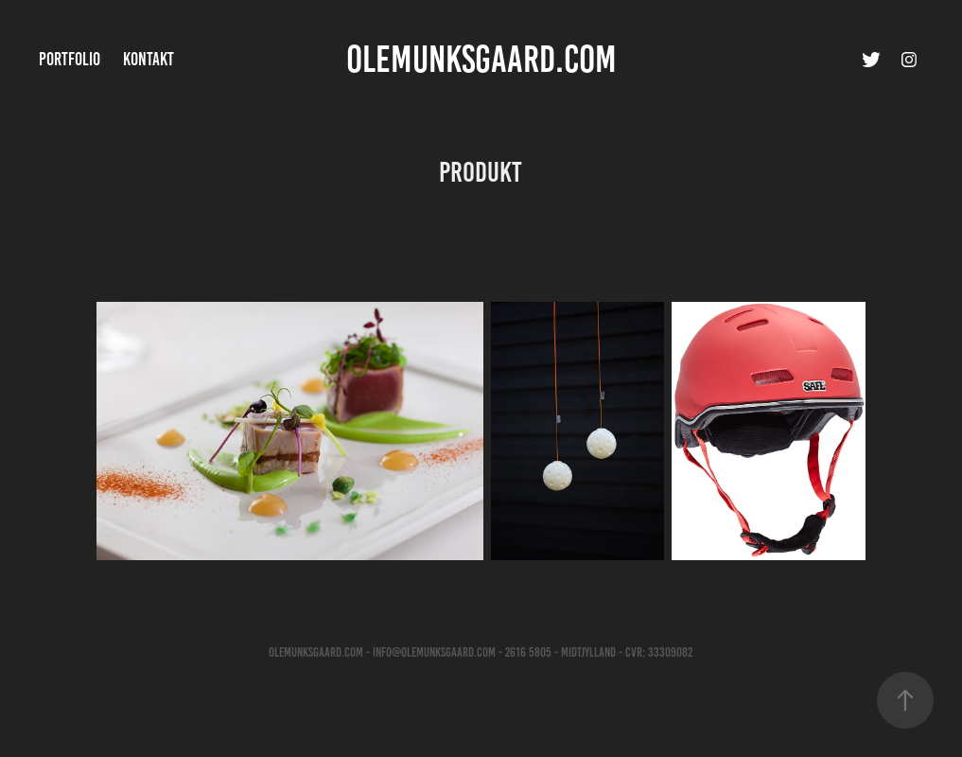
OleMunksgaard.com (481, 59)
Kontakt (148, 59)
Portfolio (69, 59)
